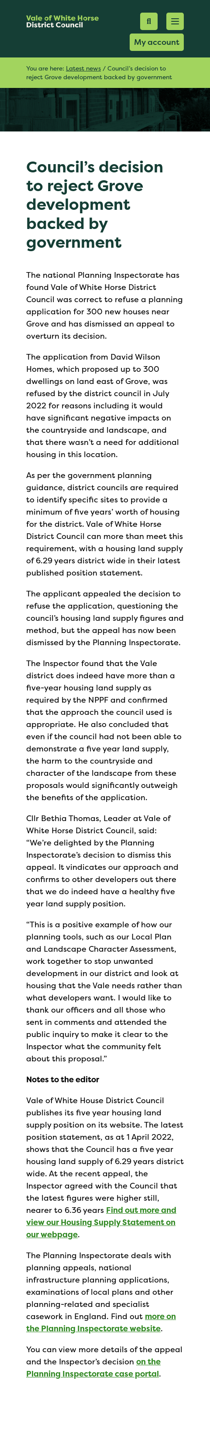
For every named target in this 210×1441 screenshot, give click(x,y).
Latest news (83, 68)
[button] (175, 21)
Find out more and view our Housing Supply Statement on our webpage (101, 1222)
